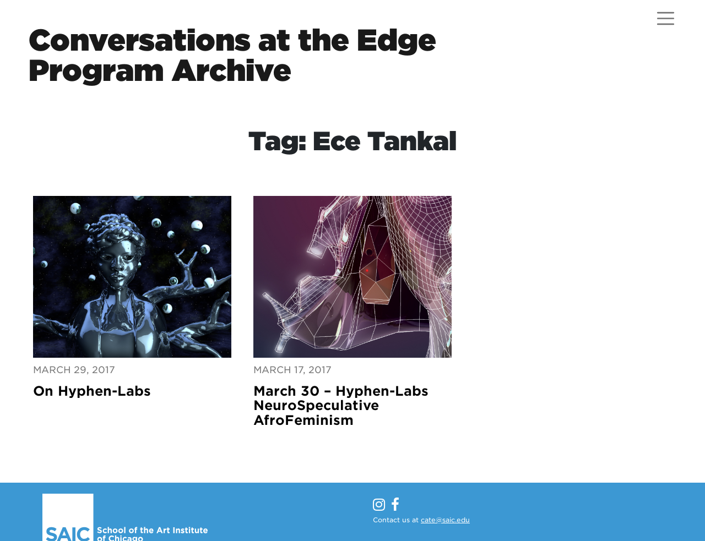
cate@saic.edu (445, 520)
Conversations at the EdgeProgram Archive (232, 55)
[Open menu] (665, 18)
